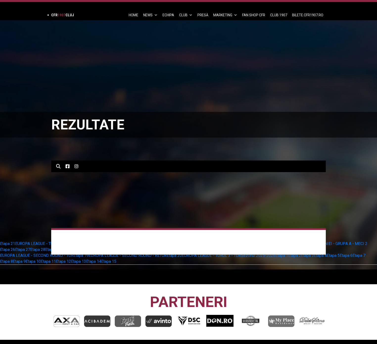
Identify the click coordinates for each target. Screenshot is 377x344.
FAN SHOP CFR (253, 15)
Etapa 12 (63, 261)
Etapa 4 (320, 255)
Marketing (225, 15)
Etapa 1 (281, 255)
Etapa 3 (307, 255)
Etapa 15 (108, 261)
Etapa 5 (333, 255)
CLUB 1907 (278, 15)
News (150, 15)
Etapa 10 (33, 261)
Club (185, 15)
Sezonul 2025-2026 (258, 255)
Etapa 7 (359, 255)
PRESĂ (202, 15)
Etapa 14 (93, 261)
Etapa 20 (174, 255)
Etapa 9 (19, 261)
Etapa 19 (81, 255)
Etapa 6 (346, 255)
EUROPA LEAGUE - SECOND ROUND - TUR (36, 255)
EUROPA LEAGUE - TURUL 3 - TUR (211, 255)
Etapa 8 (6, 261)
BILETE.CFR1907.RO (307, 15)
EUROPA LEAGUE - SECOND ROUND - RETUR (128, 255)
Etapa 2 (294, 255)
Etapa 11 (48, 261)
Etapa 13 (78, 261)
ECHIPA (168, 15)
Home (133, 15)
